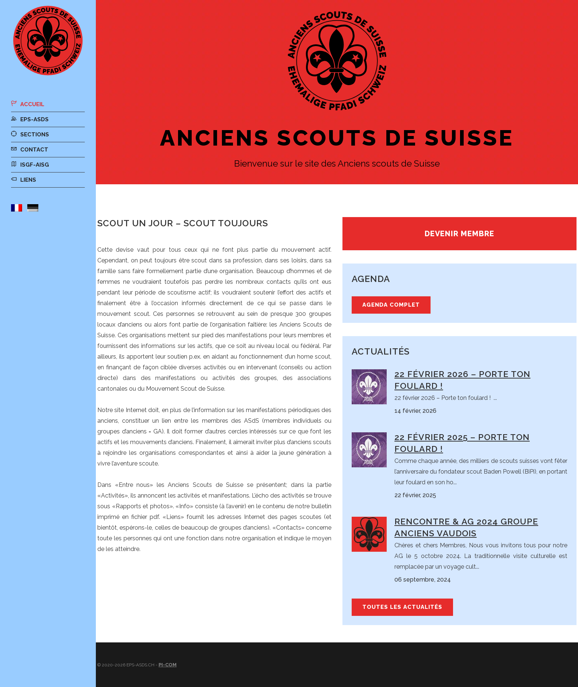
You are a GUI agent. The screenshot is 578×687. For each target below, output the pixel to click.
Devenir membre (459, 233)
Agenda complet (391, 304)
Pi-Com (168, 664)
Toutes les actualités (402, 607)
